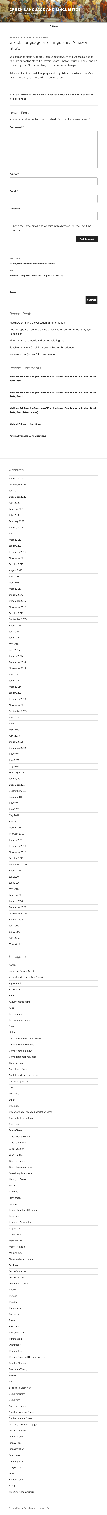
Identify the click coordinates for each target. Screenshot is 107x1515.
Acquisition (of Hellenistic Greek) (26, 977)
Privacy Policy (15, 1508)
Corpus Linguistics (18, 1081)
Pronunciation (16, 1332)
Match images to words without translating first (37, 340)
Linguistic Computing (20, 1222)
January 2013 (16, 742)
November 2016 (17, 558)
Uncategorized (16, 1461)
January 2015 (16, 656)
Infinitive (13, 1191)
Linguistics (14, 1228)
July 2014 (14, 674)
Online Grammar (17, 1271)
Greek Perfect (16, 1155)
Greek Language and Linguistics (45, 10)
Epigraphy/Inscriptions (21, 1118)
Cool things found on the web (24, 1075)
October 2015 (16, 613)
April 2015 (14, 650)
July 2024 (14, 490)
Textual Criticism (17, 1430)
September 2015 (18, 619)
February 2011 (16, 833)
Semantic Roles (17, 1394)
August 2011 (15, 797)
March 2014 (15, 686)
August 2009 (16, 919)
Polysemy (14, 1314)
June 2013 (14, 723)
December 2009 (18, 907)
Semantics (14, 1400)
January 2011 (15, 840)
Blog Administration (25, 95)
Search (14, 292)
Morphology (15, 1253)
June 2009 (14, 932)
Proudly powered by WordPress (38, 1508)
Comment (17, 127)
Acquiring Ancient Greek (21, 971)
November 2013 (17, 705)
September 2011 (17, 791)
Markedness (15, 1240)
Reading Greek (16, 1351)
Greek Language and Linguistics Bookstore (56, 73)
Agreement (15, 983)
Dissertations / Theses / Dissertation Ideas (30, 1112)
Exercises (14, 1124)
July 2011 (13, 803)
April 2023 (14, 503)
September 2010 (18, 864)
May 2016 (14, 582)
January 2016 (16, 595)
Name (14, 173)
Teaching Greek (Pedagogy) (23, 1424)
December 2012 (17, 748)
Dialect (12, 1099)
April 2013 (14, 735)
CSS (11, 1087)
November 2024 (17, 484)
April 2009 (14, 938)
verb (11, 1473)
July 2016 (14, 576)
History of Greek (17, 1179)
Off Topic (14, 1265)
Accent (12, 965)
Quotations (15, 1344)
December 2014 (17, 662)
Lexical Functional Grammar (23, 1210)
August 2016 (15, 570)
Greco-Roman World (20, 1136)
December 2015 (17, 601)
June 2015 (14, 637)
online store (31, 61)
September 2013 (18, 711)
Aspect (12, 1008)
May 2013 (14, 729)
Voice (12, 1485)
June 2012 (14, 760)
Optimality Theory (18, 1283)
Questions (35, 424)
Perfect (13, 1296)
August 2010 (15, 870)
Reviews (13, 1375)
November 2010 (17, 852)
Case (11, 1026)
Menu (53, 26)
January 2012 (16, 778)
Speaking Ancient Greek (21, 1412)
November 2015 (17, 607)
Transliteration (16, 1449)
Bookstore (19, 99)
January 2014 (16, 693)
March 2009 (15, 944)
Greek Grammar (17, 1142)
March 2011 (15, 827)
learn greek (15, 1197)
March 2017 (15, 539)
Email (14, 191)
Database (14, 1093)
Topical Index (16, 1436)
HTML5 (13, 1185)
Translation (15, 1443)
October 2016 (16, 564)
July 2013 (14, 717)
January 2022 (16, 527)
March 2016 (15, 588)
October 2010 (16, 858)
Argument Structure (19, 1001)
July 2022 (14, 515)
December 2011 (17, 785)
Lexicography (16, 1216)
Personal (13, 1302)
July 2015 (14, 631)
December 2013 (17, 699)
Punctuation (15, 1338)
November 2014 (17, 668)
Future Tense (15, 1130)
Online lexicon (16, 1277)
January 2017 (16, 545)
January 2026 (16, 478)
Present (13, 1320)
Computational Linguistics (22, 1056)
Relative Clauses (17, 1363)
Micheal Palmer (38, 38)
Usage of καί (15, 1467)
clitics (12, 1032)
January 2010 (16, 901)
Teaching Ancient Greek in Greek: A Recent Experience (42, 347)
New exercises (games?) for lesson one (32, 354)
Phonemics (15, 1308)
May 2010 (14, 889)
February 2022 (16, 521)
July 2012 (14, 754)
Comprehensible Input (20, 1050)
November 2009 (18, 913)
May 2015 (14, 644)
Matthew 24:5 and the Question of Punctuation (37, 322)
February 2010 (16, 895)
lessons (13, 1204)
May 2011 (14, 815)
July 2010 (14, 876)
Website (15, 208)
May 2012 (14, 766)
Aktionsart (14, 989)
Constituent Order (18, 1069)
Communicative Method (21, 1044)
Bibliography (15, 1014)
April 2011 (14, 821)
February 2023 (16, 509)
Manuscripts (15, 1234)
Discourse (14, 1106)
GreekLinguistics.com (20, 1173)
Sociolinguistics (17, 1406)
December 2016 (17, 552)
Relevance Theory (18, 1369)
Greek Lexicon (16, 1149)
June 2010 (14, 882)
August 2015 (15, 625)
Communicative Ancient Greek (25, 1038)
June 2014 (14, 680)
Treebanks (14, 1455)
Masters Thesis (17, 1246)
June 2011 (14, 809)
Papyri (12, 1289)
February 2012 (16, 772)
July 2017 (14, 533)
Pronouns (14, 1326)
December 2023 (17, 497)
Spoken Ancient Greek (20, 1418)
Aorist (12, 995)
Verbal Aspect (16, 1479)
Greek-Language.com (51, 95)
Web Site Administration (79, 95)
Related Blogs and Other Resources (27, 1357)
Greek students (17, 1161)
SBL (11, 1381)
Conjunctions (16, 1063)
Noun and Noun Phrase (21, 1259)
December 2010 (17, 846)
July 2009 (14, 925)
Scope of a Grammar (20, 1387)
